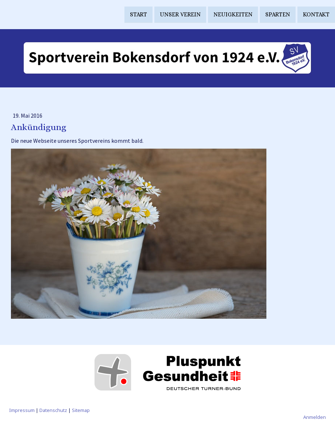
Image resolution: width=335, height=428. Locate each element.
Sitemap (81, 410)
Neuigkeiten (233, 14)
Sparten (277, 14)
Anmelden (314, 417)
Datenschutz (53, 410)
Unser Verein (180, 14)
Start (138, 14)
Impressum (22, 410)
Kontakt (316, 14)
